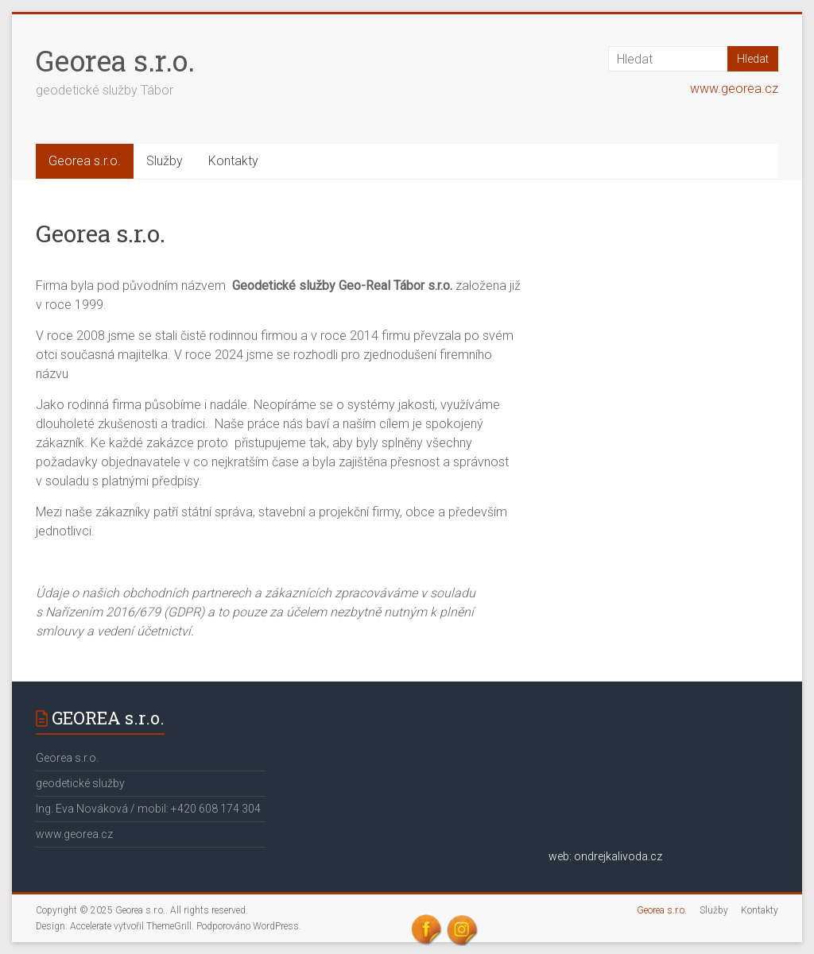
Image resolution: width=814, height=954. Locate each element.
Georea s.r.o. (115, 60)
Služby (164, 160)
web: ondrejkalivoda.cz (605, 856)
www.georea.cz (734, 88)
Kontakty (233, 160)
